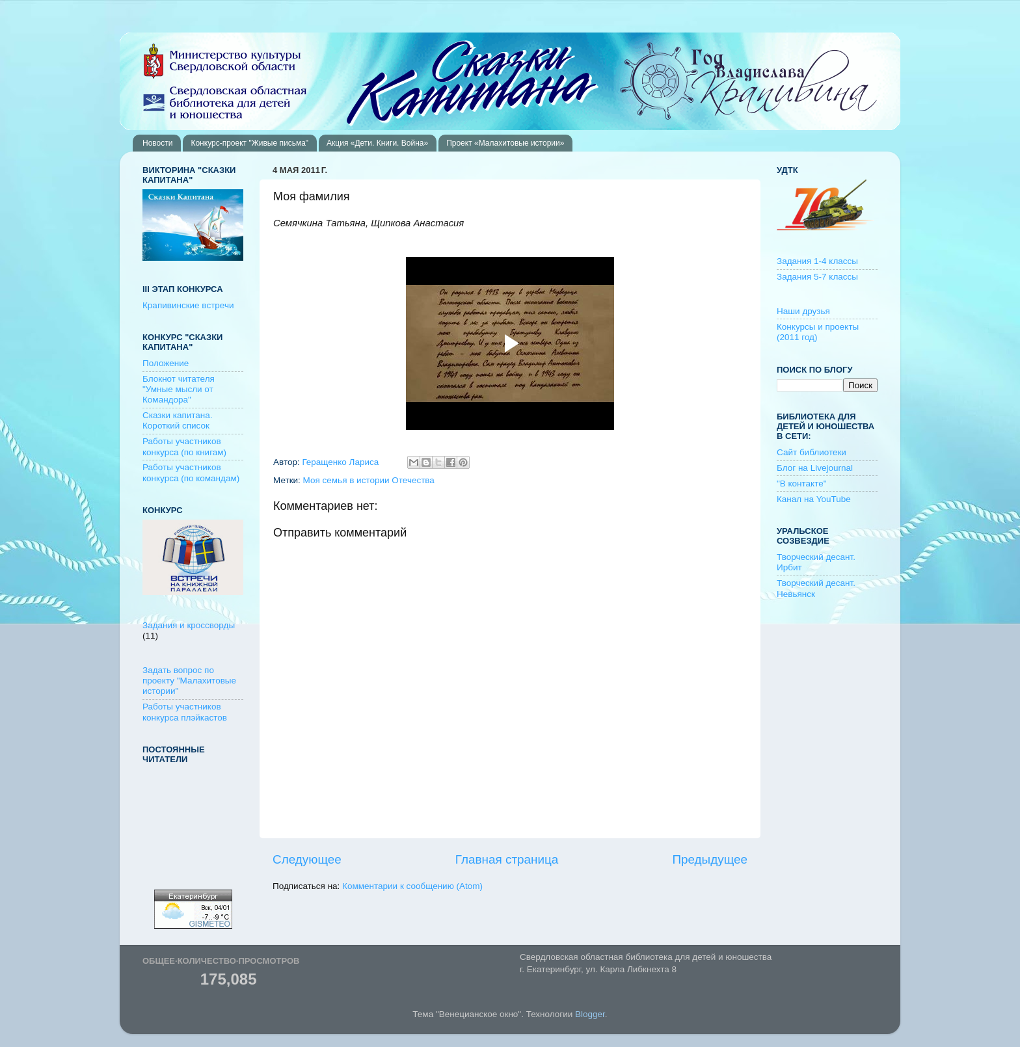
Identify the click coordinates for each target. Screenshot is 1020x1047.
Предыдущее (709, 859)
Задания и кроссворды (188, 625)
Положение (165, 363)
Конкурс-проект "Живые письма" (249, 143)
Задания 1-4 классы (817, 261)
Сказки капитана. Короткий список (177, 420)
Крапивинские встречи (188, 305)
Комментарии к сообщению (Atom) (412, 886)
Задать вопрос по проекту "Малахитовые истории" (189, 680)
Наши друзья (803, 311)
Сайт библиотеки (811, 452)
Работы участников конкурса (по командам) (190, 472)
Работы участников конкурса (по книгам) (184, 446)
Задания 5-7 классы (817, 277)
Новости (157, 143)
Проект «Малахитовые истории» (505, 143)
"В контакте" (802, 483)
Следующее (307, 859)
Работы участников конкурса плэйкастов (184, 712)
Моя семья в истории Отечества (369, 480)
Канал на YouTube (814, 499)
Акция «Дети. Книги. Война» (377, 143)
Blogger (590, 1014)
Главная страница (507, 859)
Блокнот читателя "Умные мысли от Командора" (178, 389)
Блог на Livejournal (815, 468)
